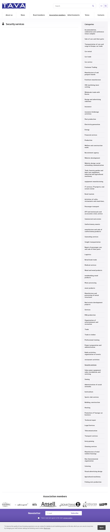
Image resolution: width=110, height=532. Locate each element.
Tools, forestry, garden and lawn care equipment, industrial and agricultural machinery (94, 173)
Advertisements (73, 15)
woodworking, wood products (91, 276)
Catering (88, 466)
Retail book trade (91, 260)
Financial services (91, 135)
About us (9, 15)
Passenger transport (92, 206)
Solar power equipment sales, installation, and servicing (93, 372)
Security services (90, 365)
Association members (57, 15)
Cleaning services (91, 446)
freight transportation (93, 242)
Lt (101, 6)
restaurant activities (92, 360)
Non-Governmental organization (91, 460)
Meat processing (90, 283)
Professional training (92, 340)
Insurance (88, 107)
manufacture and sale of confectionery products (93, 230)
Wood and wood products (93, 270)
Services (87, 310)
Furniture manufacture (93, 80)
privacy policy (67, 518)
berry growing (89, 441)
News (23, 15)
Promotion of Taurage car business (94, 414)
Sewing (87, 379)
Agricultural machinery (92, 477)
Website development (92, 158)
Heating (87, 408)
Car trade (88, 57)
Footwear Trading (91, 67)
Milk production (90, 315)
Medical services (90, 265)
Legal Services (90, 425)
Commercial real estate (93, 219)
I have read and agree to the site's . (55, 518)
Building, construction (92, 402)
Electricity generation (92, 124)
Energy (87, 130)
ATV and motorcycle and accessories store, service (94, 213)
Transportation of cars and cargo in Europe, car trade (94, 45)
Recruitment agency (92, 153)
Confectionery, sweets (92, 224)
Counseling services (91, 237)
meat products (90, 288)
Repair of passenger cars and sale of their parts (93, 248)
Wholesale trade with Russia (92, 93)
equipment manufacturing (94, 181)
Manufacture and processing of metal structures (92, 295)
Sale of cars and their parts (94, 39)
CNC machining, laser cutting (92, 86)
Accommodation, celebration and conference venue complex (94, 32)
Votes (87, 15)
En (106, 6)
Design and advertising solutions (93, 100)
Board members (39, 15)
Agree (102, 527)
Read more (47, 528)
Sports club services (92, 397)
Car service (88, 62)
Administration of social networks (93, 385)
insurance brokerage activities (92, 113)
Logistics (88, 254)
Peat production (90, 119)
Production (88, 140)
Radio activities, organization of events (93, 353)
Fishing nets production (93, 482)
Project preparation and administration (93, 346)
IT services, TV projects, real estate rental (94, 188)
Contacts (101, 15)
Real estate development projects (93, 303)
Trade (87, 329)
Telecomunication (91, 431)
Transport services (91, 436)
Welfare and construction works (93, 146)
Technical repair (90, 420)
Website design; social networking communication (94, 164)
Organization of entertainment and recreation (91, 322)
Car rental (88, 51)
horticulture (89, 392)
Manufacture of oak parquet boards (92, 73)
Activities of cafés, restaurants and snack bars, (94, 200)
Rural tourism (89, 194)
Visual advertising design (93, 471)
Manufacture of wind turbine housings (92, 453)
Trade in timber (90, 335)
